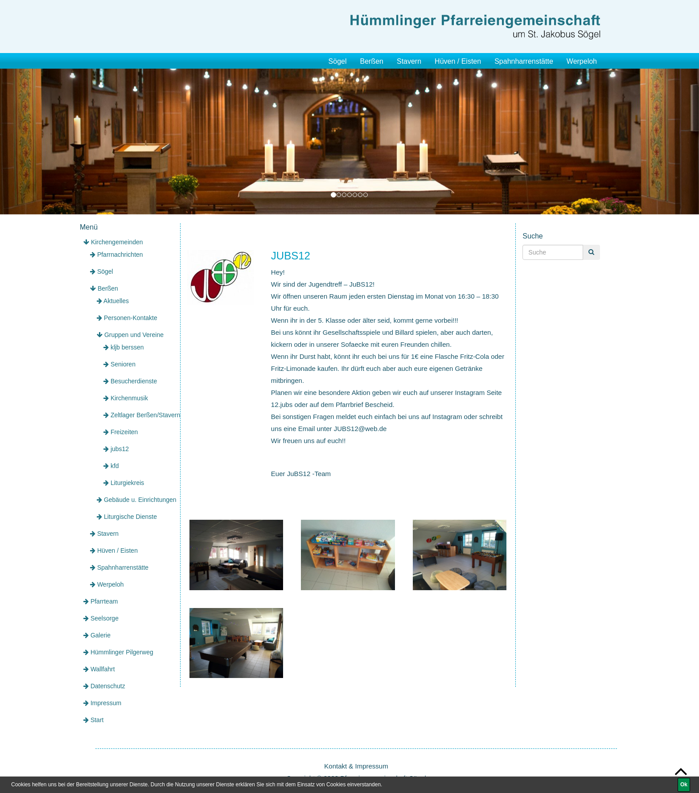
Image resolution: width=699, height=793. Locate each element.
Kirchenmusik (125, 398)
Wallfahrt (99, 669)
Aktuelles (113, 300)
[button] (52, 141)
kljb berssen (123, 347)
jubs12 (116, 448)
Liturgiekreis (123, 482)
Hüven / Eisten (458, 61)
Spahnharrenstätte (523, 61)
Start (93, 719)
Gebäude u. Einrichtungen (137, 499)
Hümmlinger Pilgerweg (118, 652)
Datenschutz (104, 686)
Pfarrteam (100, 601)
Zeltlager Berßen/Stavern (141, 415)
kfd (111, 465)
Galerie (97, 635)
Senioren (119, 364)
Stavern (409, 61)
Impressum (102, 703)
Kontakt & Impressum (356, 766)
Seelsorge (101, 618)
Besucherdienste (130, 381)
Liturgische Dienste (127, 516)
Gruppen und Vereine (130, 334)
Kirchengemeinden (113, 242)
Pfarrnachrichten (116, 254)
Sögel (338, 61)
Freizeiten (120, 432)
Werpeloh (582, 61)
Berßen (371, 61)
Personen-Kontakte (127, 317)
